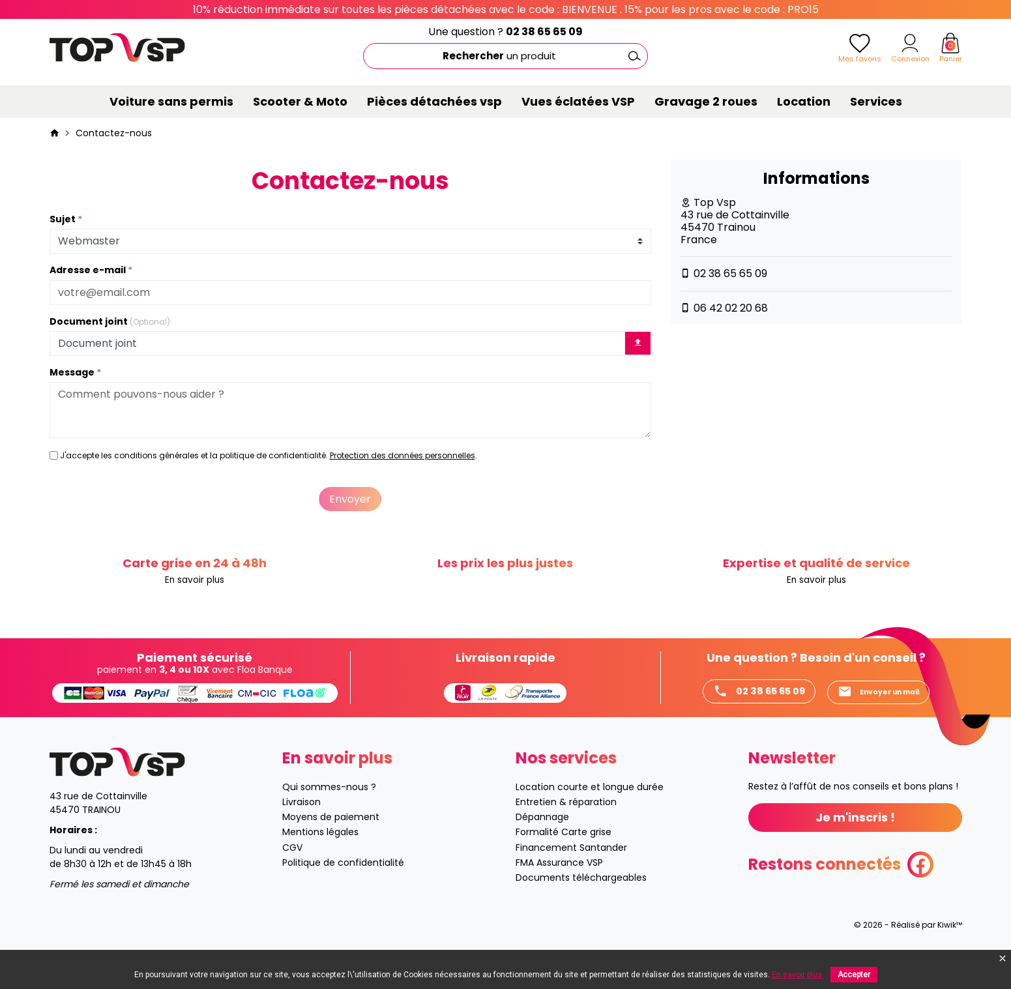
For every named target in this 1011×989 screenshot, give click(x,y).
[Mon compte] (910, 43)
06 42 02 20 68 (731, 308)
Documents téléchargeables (581, 906)
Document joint (110, 322)
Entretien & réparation (566, 830)
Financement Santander (571, 875)
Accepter (854, 974)
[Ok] (635, 56)
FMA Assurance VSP (559, 890)
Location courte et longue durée (590, 815)
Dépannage (542, 845)
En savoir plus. (798, 974)
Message (73, 372)
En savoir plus (194, 580)
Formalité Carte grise (563, 860)
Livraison (301, 830)
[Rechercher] (505, 56)
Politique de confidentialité (343, 890)
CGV (292, 875)
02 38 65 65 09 (544, 31)
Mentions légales (320, 860)
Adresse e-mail (89, 270)
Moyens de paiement (330, 845)
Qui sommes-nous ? (329, 815)
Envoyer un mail (746, 719)
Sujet (64, 219)
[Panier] (950, 43)
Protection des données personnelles (402, 455)
